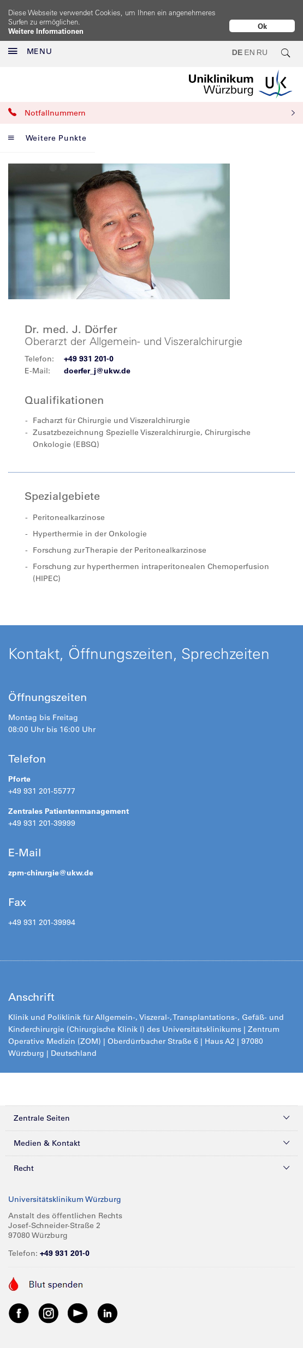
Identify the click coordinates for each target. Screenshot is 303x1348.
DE (237, 43)
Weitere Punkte (47, 129)
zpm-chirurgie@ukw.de (50, 863)
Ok (262, 26)
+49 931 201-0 (89, 349)
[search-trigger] (286, 43)
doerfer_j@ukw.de (97, 361)
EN (249, 43)
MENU (30, 43)
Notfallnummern (151, 103)
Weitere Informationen (46, 30)
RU (262, 43)
